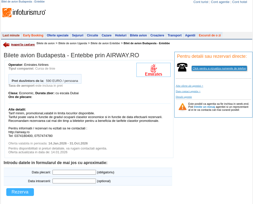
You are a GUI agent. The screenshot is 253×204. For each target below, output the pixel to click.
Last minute (11, 35)
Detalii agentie (184, 96)
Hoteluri (120, 35)
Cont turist (200, 2)
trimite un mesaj (204, 106)
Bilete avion (138, 35)
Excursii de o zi (210, 35)
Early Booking (33, 35)
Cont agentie (220, 2)
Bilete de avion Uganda (73, 43)
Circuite (92, 35)
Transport (174, 35)
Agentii (190, 35)
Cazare (107, 35)
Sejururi (77, 35)
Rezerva (20, 191)
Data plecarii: (41, 172)
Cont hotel (239, 2)
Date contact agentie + (188, 91)
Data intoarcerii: (39, 181)
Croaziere (157, 35)
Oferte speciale (58, 35)
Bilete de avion (46, 43)
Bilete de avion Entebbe (105, 43)
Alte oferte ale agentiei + (189, 85)
